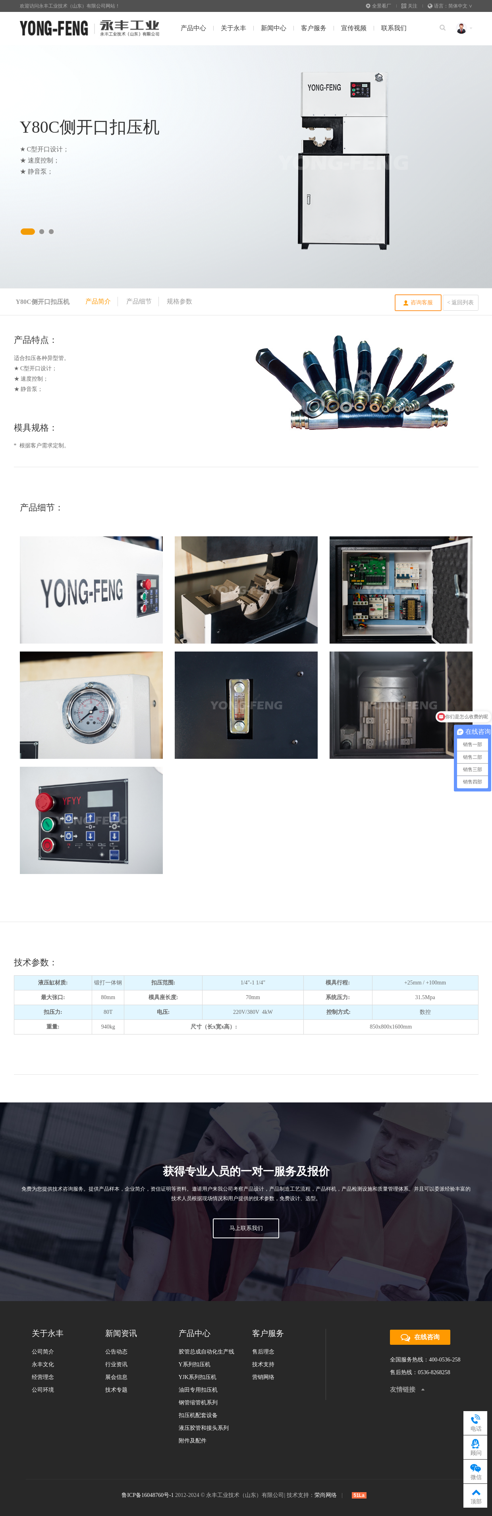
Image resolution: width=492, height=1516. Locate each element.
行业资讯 (116, 1364)
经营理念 (43, 1377)
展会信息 (116, 1377)
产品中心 (193, 28)
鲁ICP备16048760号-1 (148, 1495)
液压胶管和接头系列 (204, 1428)
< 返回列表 (460, 303)
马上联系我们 (246, 1228)
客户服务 (313, 28)
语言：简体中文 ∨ (450, 6)
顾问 (476, 1446)
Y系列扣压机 (194, 1364)
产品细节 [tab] (139, 301)
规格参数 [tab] (179, 301)
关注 (409, 6)
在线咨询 (420, 1338)
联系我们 (394, 28)
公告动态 (116, 1352)
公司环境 (43, 1390)
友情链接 (402, 1389)
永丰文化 (43, 1364)
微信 (476, 1470)
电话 (476, 1422)
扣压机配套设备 (198, 1415)
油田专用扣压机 (198, 1390)
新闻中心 (273, 28)
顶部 (476, 1494)
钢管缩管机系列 (198, 1403)
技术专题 (116, 1390)
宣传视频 (354, 28)
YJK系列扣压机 (198, 1377)
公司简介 (43, 1352)
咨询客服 (422, 303)
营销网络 (263, 1377)
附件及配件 (192, 1441)
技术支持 (263, 1364)
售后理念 (263, 1352)
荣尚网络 (325, 1495)
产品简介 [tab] (98, 301)
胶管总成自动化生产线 (206, 1352)
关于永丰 (233, 28)
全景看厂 (378, 6)
